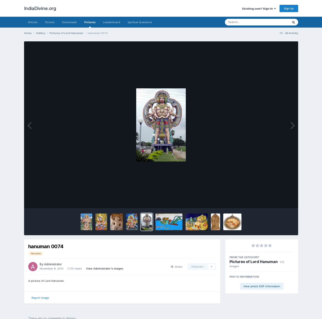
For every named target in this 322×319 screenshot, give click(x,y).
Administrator (53, 264)
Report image (40, 297)
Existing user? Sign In (259, 8)
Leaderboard (111, 22)
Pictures (90, 24)
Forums (50, 22)
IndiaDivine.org (40, 8)
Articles (33, 22)
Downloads (69, 22)
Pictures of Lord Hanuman (254, 261)
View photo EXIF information (261, 286)
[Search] (245, 22)
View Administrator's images (104, 268)
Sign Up (289, 8)
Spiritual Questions (140, 22)
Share (176, 266)
